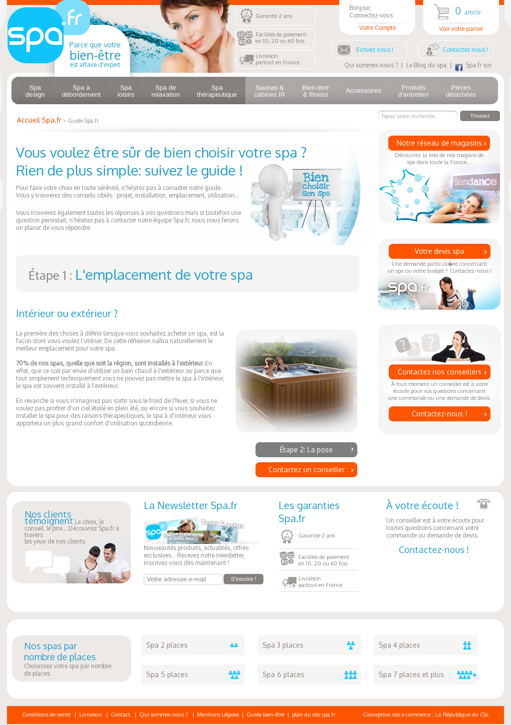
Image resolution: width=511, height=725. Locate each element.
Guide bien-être (265, 714)
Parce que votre (95, 54)
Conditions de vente (46, 714)
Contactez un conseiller (306, 469)
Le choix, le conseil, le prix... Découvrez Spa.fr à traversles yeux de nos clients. (71, 528)
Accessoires (363, 90)
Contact (120, 714)
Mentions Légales (218, 714)
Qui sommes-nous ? (371, 65)
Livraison (90, 714)
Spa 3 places (311, 645)
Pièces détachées (461, 91)
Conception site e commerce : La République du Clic (426, 714)
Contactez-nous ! (439, 413)
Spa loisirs (126, 91)
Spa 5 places (195, 674)
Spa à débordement (81, 91)
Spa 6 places (311, 674)
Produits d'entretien (413, 91)
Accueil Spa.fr (39, 120)
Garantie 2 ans (274, 15)
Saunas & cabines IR (269, 91)
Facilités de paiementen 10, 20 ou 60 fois (281, 37)
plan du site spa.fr (313, 714)
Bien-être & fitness (315, 91)
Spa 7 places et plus (428, 674)
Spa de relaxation (165, 91)
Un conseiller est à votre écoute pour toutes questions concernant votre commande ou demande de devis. (438, 519)
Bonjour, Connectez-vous (377, 17)
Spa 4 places (428, 645)
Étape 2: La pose (306, 449)
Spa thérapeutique (217, 91)
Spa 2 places (195, 645)
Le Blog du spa (426, 65)
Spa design (35, 91)
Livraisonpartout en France (277, 59)
